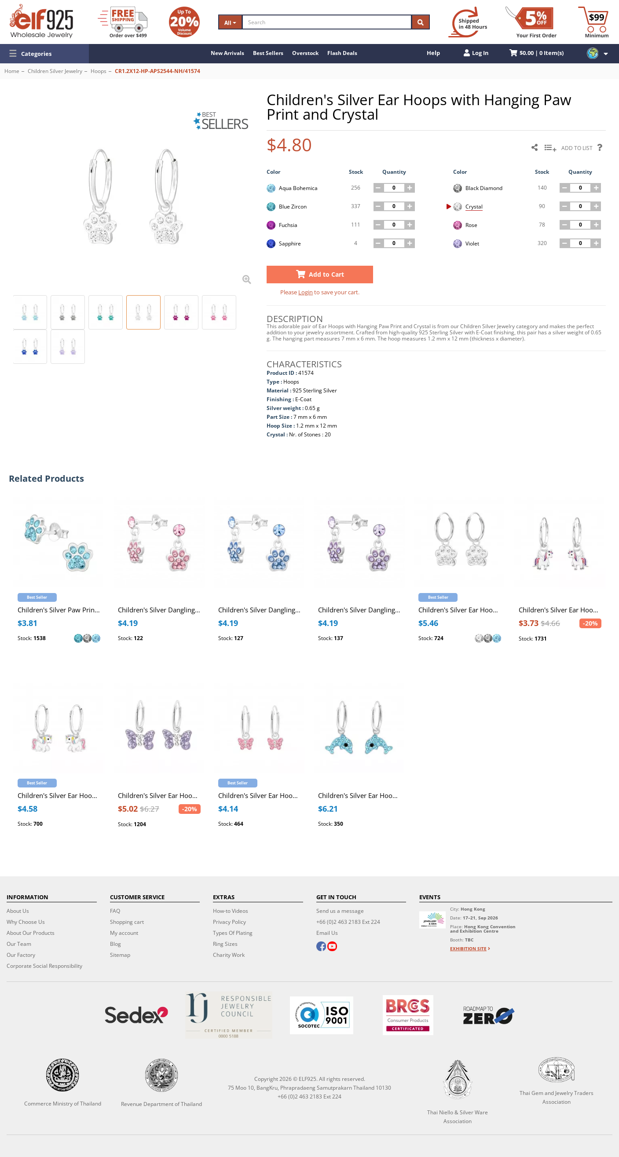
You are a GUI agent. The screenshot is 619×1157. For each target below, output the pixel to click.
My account (124, 933)
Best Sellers (268, 53)
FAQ (115, 911)
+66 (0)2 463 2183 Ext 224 (348, 922)
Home (11, 71)
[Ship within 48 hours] (467, 22)
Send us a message (340, 911)
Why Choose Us (26, 922)
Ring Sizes (225, 944)
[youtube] (332, 947)
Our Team (19, 944)
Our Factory (21, 955)
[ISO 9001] (321, 1015)
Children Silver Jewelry (55, 71)
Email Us (327, 933)
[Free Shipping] (122, 22)
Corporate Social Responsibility (44, 966)
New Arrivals (227, 53)
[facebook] (321, 947)
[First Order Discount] (531, 22)
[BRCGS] (408, 1015)
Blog (115, 944)
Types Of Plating (233, 933)
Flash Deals (342, 53)
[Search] (327, 22)
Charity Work (229, 955)
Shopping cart (127, 922)
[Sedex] (136, 1015)
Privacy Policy (229, 922)
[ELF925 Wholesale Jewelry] (41, 21)
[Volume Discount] (184, 22)
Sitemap (120, 955)
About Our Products (31, 933)
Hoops (98, 71)
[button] (44, 53)
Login (305, 292)
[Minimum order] (593, 22)
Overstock (305, 53)
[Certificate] (229, 1015)
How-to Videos (230, 911)
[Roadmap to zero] (489, 1015)
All (230, 22)
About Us (18, 911)
